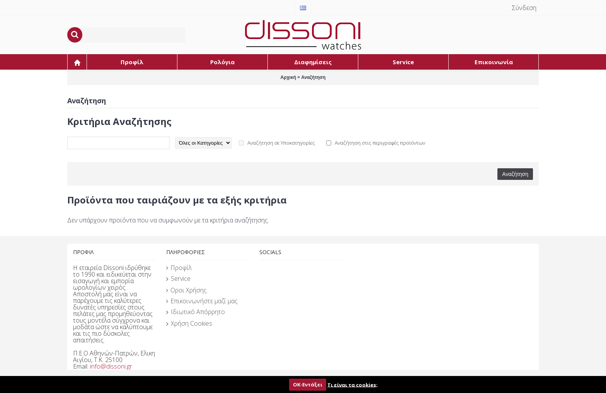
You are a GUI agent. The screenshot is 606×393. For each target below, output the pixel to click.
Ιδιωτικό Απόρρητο (195, 312)
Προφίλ (179, 267)
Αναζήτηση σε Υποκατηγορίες (281, 142)
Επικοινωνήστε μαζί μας (202, 301)
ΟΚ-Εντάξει (307, 384)
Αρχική (288, 77)
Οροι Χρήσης (186, 290)
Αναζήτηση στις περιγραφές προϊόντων (380, 142)
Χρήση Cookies (189, 323)
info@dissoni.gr (111, 366)
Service (178, 279)
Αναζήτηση (313, 77)
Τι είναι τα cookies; (352, 384)
